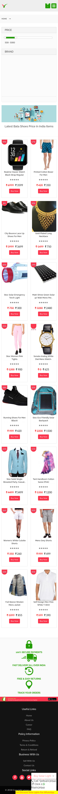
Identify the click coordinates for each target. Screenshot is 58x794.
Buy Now (14, 191)
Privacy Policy (29, 740)
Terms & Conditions (29, 745)
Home (29, 715)
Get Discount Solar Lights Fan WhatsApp (34, 792)
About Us (29, 720)
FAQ (29, 729)
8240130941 (38, 787)
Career (29, 724)
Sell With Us (29, 760)
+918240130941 (47, 780)
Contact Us (29, 765)
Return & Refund (29, 749)
